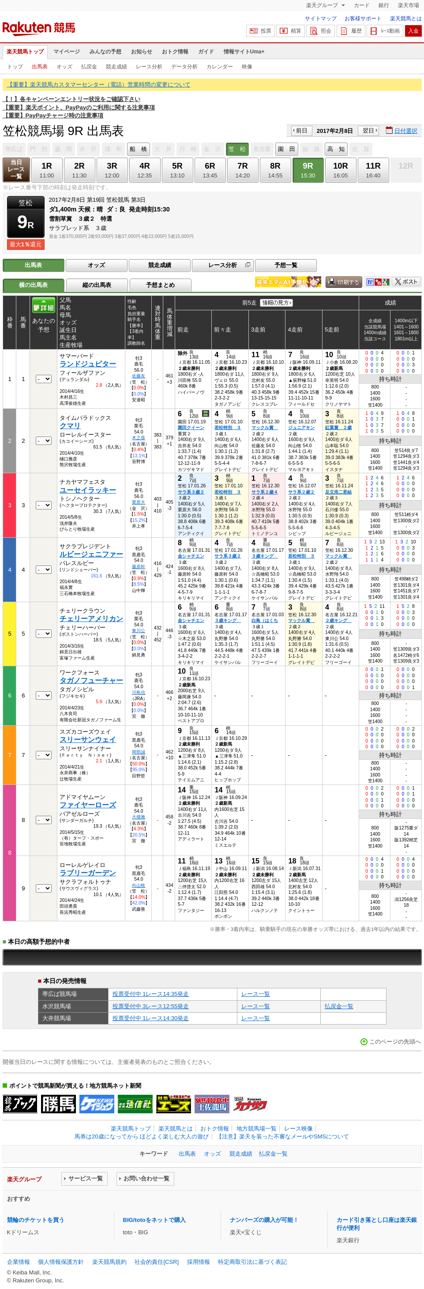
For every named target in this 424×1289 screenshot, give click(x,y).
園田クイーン (191, 427)
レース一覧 (255, 994)
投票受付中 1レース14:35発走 (151, 994)
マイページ (66, 52)
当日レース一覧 (16, 169)
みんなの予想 (105, 52)
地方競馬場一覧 (256, 1128)
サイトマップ (321, 18)
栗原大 (138, 502)
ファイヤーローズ (88, 805)
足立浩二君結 (338, 492)
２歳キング (338, 620)
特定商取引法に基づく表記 (252, 1262)
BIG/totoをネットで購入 (154, 1220)
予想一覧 (285, 265)
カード (362, 5)
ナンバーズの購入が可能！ (264, 1220)
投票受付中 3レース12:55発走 (151, 1006)
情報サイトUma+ (244, 52)
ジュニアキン (301, 427)
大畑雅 (138, 816)
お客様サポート (363, 18)
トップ (15, 67)
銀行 (384, 5)
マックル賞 (264, 427)
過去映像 (206, 413)
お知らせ (141, 52)
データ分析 (184, 67)
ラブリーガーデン (88, 873)
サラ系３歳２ (191, 492)
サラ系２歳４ (264, 492)
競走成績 (116, 67)
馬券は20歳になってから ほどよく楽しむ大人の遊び (142, 1136)
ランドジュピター (88, 364)
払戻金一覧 (339, 1006)
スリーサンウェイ (88, 739)
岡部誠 (138, 752)
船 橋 (138, 149)
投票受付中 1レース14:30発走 (151, 1018)
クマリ (70, 426)
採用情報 (198, 1262)
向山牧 (138, 885)
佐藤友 (138, 375)
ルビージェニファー (91, 554)
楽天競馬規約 (109, 1262)
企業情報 (18, 1262)
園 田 (286, 149)
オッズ (64, 67)
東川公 (138, 630)
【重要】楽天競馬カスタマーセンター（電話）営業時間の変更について (99, 84)
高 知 (336, 149)
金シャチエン (191, 556)
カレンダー (219, 67)
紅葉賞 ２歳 (338, 427)
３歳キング (264, 556)
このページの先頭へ (395, 1041)
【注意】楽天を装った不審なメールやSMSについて (282, 1136)
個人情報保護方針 (61, 1262)
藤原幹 (138, 566)
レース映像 (298, 1128)
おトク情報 (175, 52)
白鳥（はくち (264, 620)
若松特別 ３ (227, 427)
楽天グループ (322, 5)
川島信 (138, 692)
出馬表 (40, 67)
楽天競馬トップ (25, 52)
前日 (302, 130)
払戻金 (89, 67)
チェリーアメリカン (91, 618)
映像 (247, 67)
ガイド (206, 52)
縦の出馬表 (97, 285)
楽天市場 (408, 5)
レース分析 (149, 67)
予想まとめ (160, 285)
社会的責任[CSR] (157, 1262)
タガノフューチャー (91, 680)
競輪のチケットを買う (35, 1220)
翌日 (368, 130)
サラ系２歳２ (301, 492)
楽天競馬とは (406, 18)
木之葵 (138, 437)
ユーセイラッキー (88, 490)
